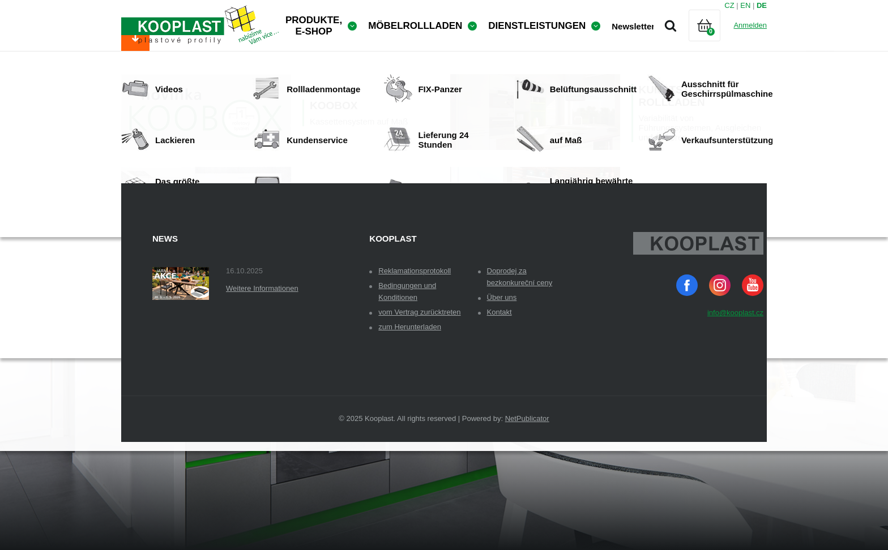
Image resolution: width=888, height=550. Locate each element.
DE (762, 5)
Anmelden (750, 25)
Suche (671, 25)
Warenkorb (714, 39)
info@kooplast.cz (735, 386)
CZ (729, 5)
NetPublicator (527, 492)
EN (745, 5)
